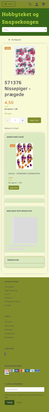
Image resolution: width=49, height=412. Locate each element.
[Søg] (45, 29)
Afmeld (19, 402)
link (6, 397)
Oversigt (8, 305)
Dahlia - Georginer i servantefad (24, 173)
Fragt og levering (11, 290)
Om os (7, 294)
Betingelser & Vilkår (12, 301)
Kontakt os (9, 298)
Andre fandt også (15, 137)
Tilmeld (9, 402)
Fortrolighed (9, 287)
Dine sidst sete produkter (19, 211)
